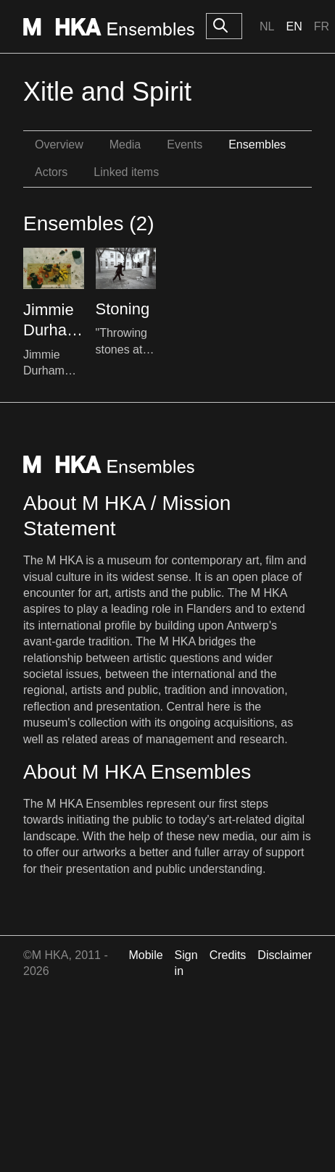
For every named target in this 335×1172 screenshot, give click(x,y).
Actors (51, 172)
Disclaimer (284, 955)
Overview (59, 144)
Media (125, 144)
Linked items (126, 172)
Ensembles (257, 144)
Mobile (145, 955)
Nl (267, 26)
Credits (228, 955)
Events (184, 144)
